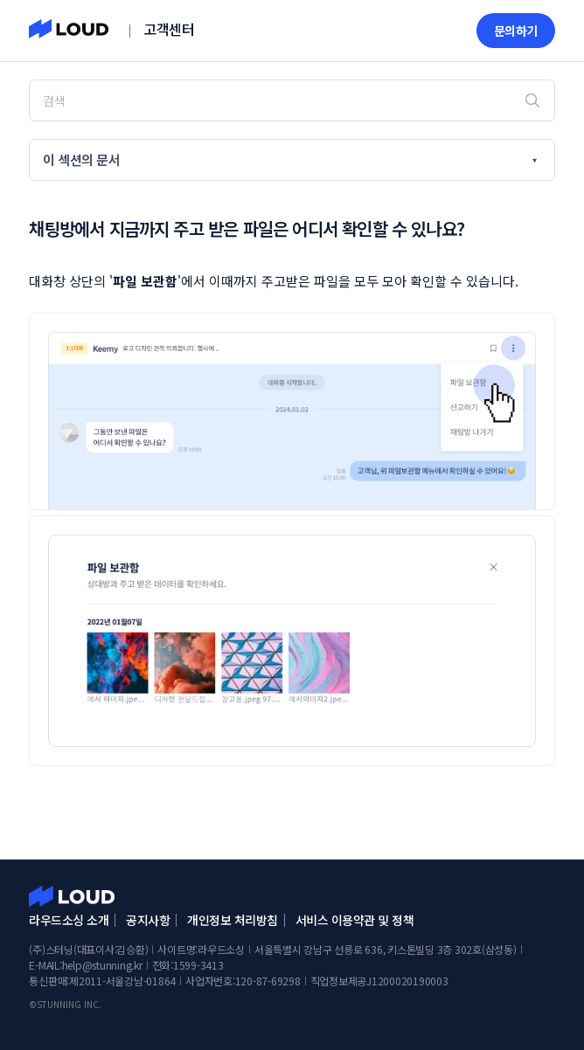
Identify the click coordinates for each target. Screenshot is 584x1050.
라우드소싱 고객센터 (72, 896)
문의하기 (516, 30)
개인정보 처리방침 (232, 920)
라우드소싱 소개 (68, 920)
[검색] (291, 100)
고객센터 (168, 28)
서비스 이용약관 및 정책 (354, 920)
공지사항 (148, 920)
